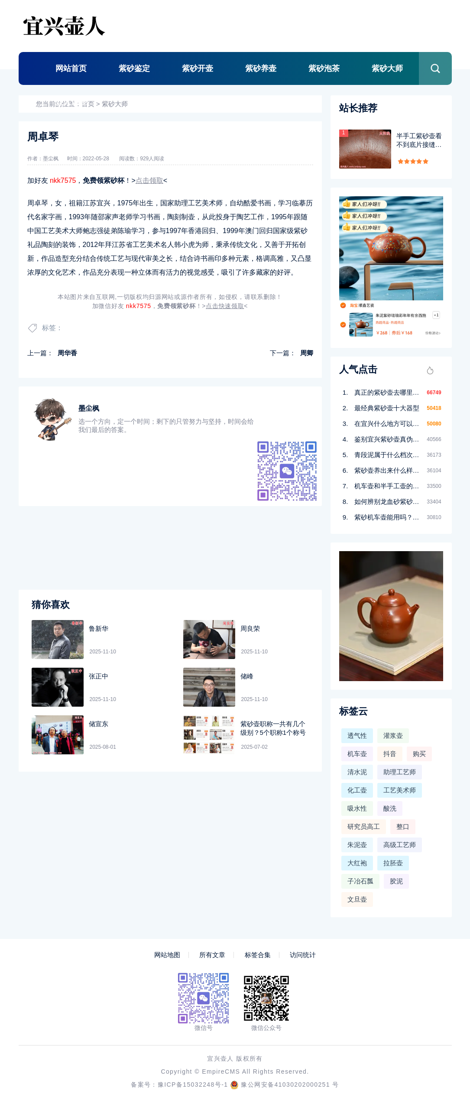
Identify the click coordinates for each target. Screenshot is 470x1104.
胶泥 (396, 881)
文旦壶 (357, 899)
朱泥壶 (357, 844)
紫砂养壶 (260, 68)
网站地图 (167, 955)
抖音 (389, 753)
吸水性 (357, 808)
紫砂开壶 (197, 68)
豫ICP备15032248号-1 (193, 1084)
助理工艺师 (399, 772)
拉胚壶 (393, 863)
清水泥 (357, 772)
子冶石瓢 (360, 881)
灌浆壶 (393, 735)
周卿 (306, 353)
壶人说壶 (71, 101)
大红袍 (357, 863)
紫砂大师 (387, 68)
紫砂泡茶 (324, 68)
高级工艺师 (399, 844)
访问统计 (303, 955)
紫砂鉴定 (134, 68)
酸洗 (389, 808)
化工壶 (357, 790)
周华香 (67, 353)
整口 (402, 826)
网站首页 (71, 68)
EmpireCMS (221, 1071)
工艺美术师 (399, 790)
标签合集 (258, 955)
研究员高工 (363, 826)
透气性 (357, 735)
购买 (419, 753)
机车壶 (357, 753)
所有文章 (212, 955)
